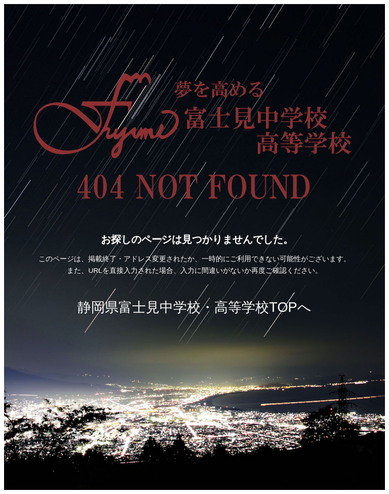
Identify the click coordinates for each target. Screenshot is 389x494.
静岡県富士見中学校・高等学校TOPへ (194, 307)
